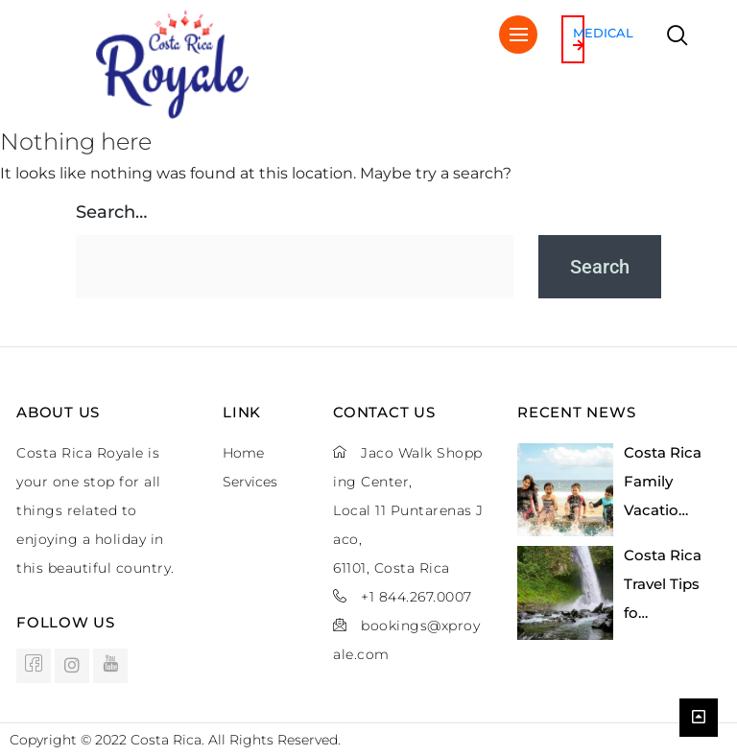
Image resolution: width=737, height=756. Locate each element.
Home (243, 452)
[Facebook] (33, 666)
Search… (111, 212)
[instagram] (72, 666)
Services (250, 481)
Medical (603, 38)
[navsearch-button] (677, 37)
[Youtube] (110, 666)
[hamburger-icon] (518, 34)
